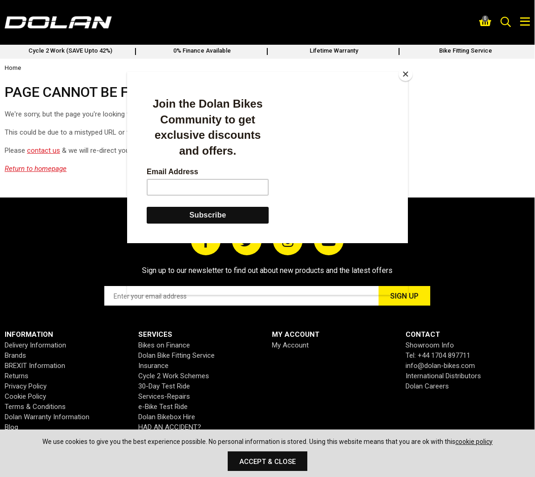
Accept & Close (267, 461)
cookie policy (474, 441)
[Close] (406, 74)
